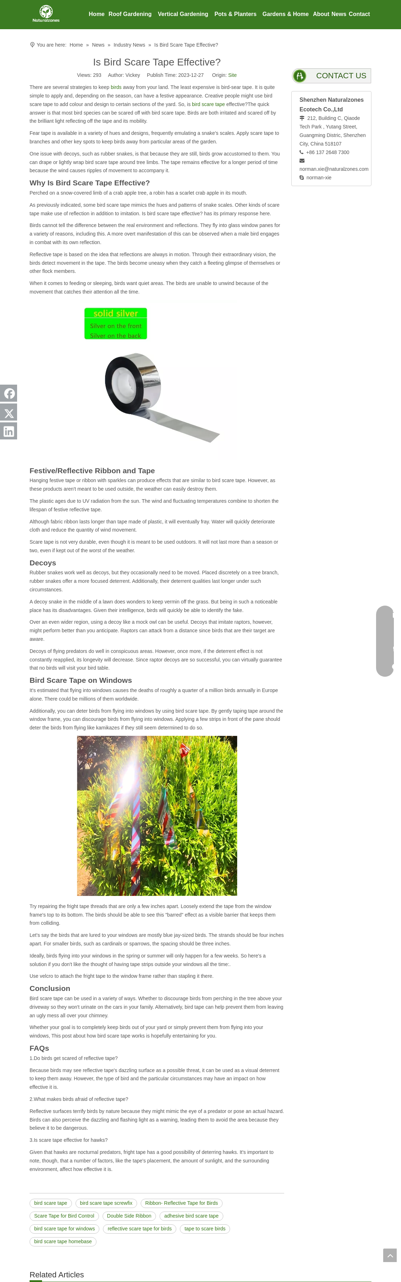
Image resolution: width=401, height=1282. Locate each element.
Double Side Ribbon (129, 1216)
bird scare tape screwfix (106, 1203)
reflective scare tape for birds (140, 1228)
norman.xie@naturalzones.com (334, 169)
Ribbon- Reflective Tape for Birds (181, 1203)
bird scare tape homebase (63, 1241)
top (390, 1255)
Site (232, 75)
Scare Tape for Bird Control (64, 1216)
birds (116, 87)
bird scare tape (208, 104)
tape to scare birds (204, 1228)
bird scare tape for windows (64, 1228)
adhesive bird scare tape (191, 1216)
